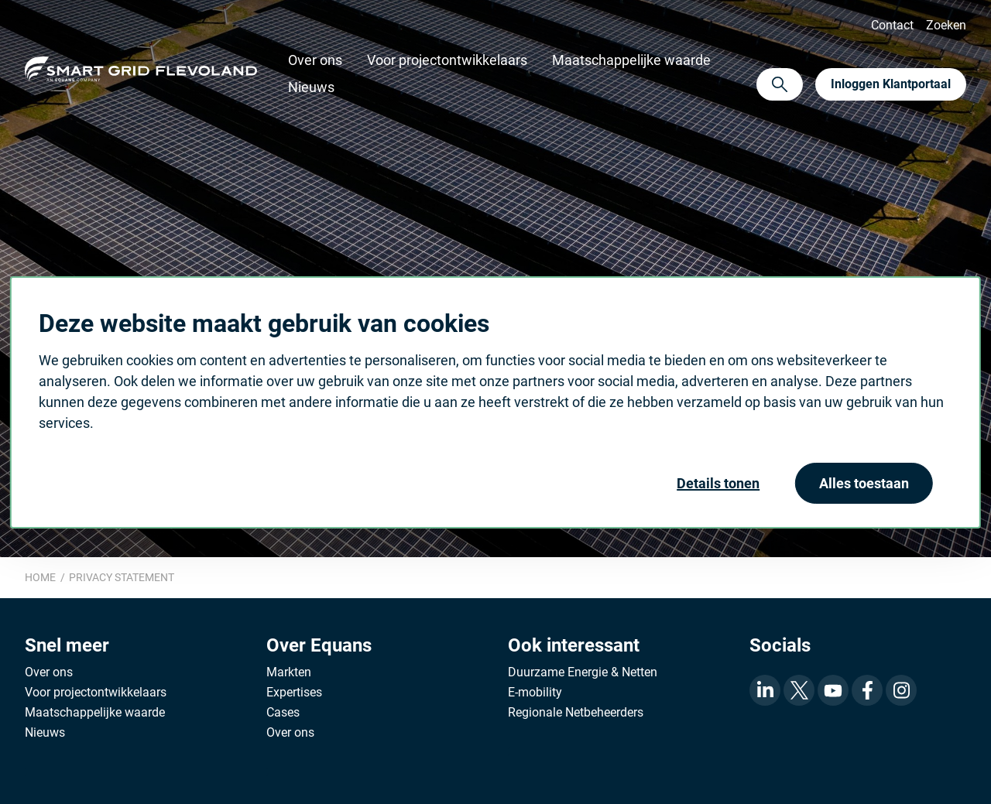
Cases (283, 712)
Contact (892, 25)
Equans (141, 71)
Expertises (294, 692)
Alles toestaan (864, 483)
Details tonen (718, 483)
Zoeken (946, 25)
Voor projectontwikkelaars (447, 60)
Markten (288, 672)
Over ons (315, 60)
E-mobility (535, 692)
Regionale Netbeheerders (575, 712)
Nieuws (311, 87)
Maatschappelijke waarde (631, 60)
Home (40, 577)
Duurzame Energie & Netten (582, 672)
